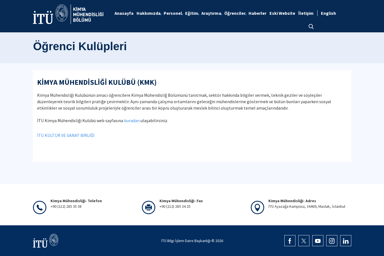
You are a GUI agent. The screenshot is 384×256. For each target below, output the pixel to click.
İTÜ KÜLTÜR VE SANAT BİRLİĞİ (65, 135)
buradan (132, 120)
